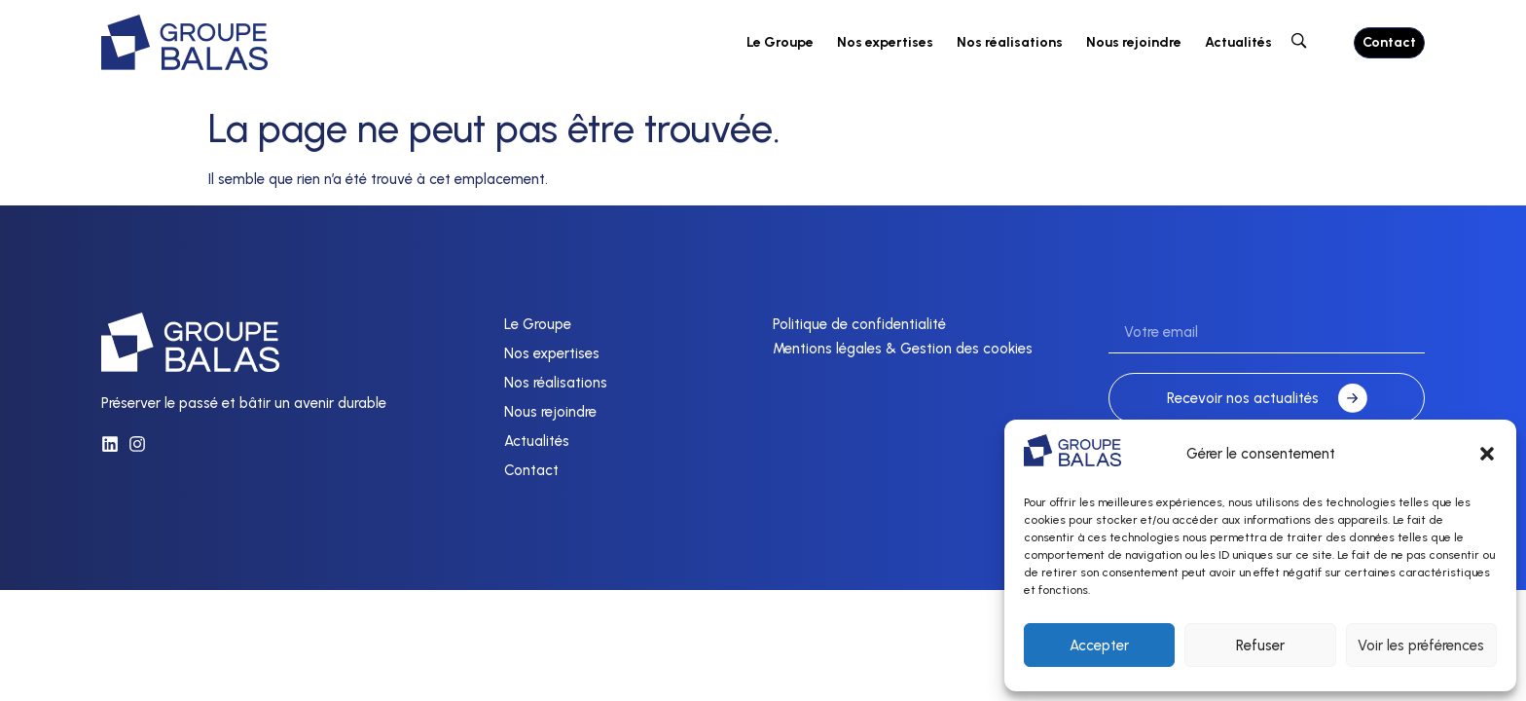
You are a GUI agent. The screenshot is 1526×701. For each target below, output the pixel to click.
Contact (531, 470)
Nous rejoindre (1133, 42)
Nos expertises (885, 42)
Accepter (1099, 645)
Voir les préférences (1421, 645)
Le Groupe (780, 42)
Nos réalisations (1010, 42)
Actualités (1238, 42)
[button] (1487, 453)
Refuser (1260, 645)
